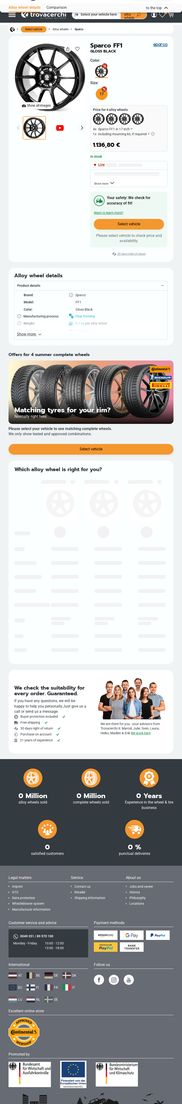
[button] (91, 322)
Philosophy (137, 898)
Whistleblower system (28, 904)
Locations (136, 904)
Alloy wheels (60, 29)
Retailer (80, 892)
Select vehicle (33, 29)
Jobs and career (141, 887)
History (134, 892)
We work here (140, 733)
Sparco (79, 29)
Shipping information (89, 898)
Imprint (17, 887)
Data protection (23, 898)
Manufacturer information (31, 910)
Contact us (82, 887)
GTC (15, 892)
